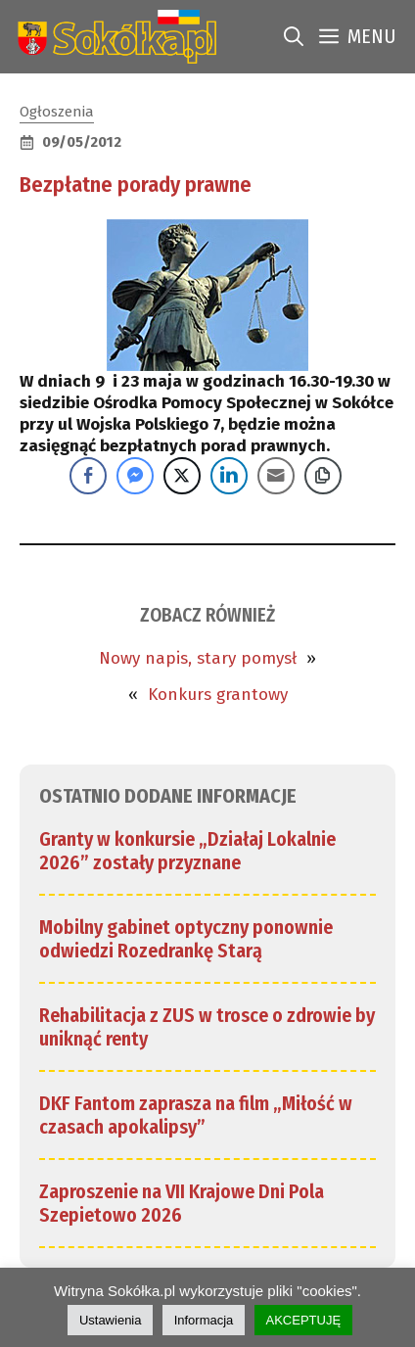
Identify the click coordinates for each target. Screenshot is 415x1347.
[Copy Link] (323, 475)
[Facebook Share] (88, 475)
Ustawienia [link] (110, 1320)
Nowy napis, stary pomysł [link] (198, 658)
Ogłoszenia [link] (57, 111)
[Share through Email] (276, 475)
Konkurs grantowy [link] (218, 694)
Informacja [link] (204, 1320)
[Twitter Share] (182, 475)
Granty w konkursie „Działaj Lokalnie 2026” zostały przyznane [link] (187, 850)
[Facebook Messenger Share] (135, 475)
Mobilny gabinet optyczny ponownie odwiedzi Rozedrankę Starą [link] (186, 938)
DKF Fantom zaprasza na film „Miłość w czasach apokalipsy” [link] (195, 1115)
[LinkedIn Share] (229, 475)
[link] (113, 36)
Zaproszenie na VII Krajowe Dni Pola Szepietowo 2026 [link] (181, 1203)
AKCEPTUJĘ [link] (304, 1320)
